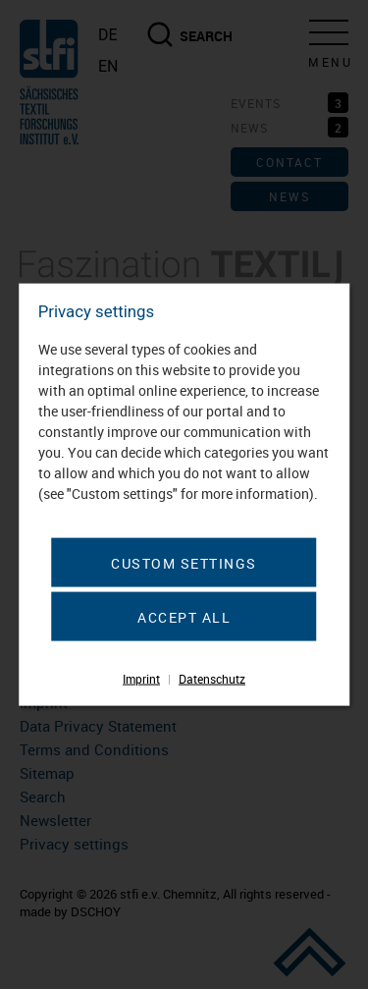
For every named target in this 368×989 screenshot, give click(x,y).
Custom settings (184, 563)
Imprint (141, 679)
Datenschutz (212, 679)
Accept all (184, 617)
